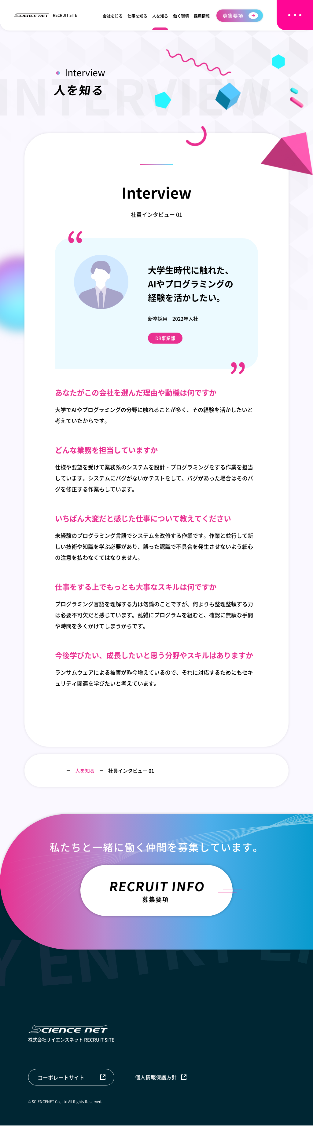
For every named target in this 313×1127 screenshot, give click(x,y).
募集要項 (233, 15)
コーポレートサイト (61, 1078)
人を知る (160, 16)
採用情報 (202, 16)
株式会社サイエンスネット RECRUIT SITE (71, 1035)
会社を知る (113, 16)
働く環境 (181, 16)
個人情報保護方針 (157, 1078)
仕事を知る (137, 16)
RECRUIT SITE (45, 15)
